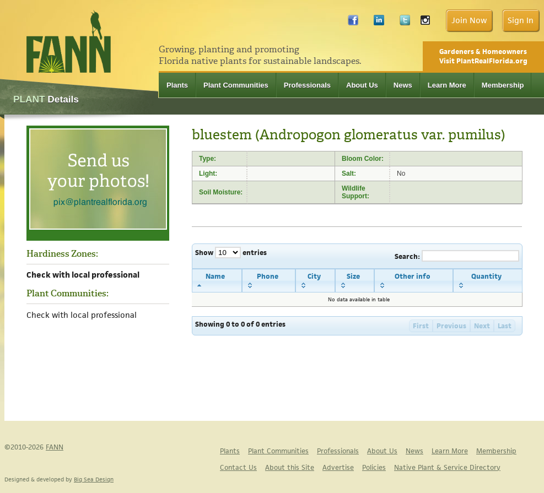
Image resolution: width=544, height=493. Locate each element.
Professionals (307, 85)
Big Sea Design (94, 479)
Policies (374, 467)
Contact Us (238, 467)
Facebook (353, 23)
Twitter (405, 23)
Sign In (521, 20)
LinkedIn (379, 23)
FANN (54, 447)
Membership (503, 85)
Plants (177, 85)
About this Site (289, 467)
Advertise (338, 467)
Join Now (469, 20)
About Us (362, 85)
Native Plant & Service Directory (447, 467)
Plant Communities (235, 85)
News (403, 85)
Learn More (447, 85)
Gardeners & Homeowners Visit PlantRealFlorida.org (483, 56)
